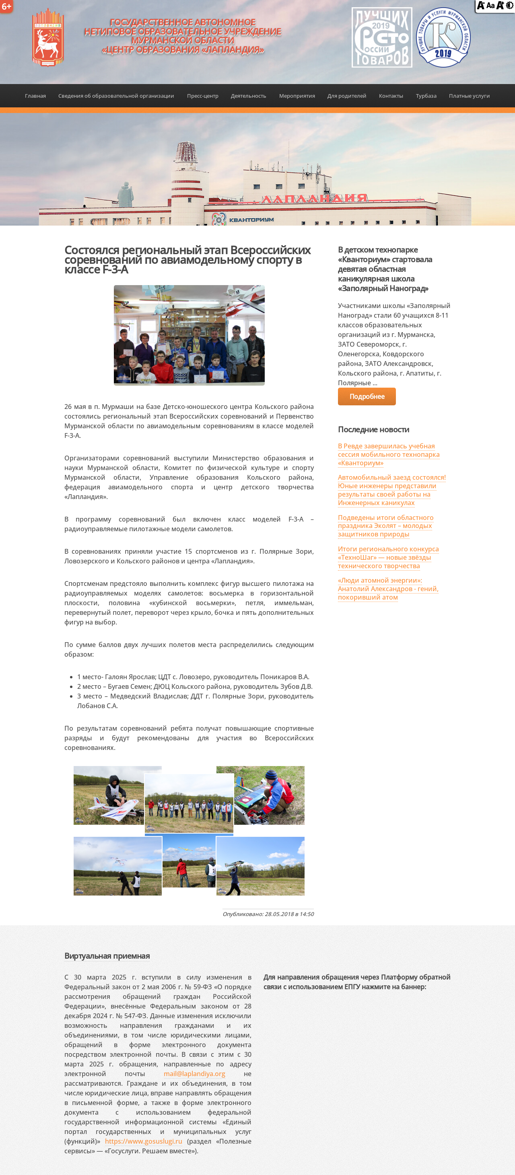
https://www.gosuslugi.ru (143, 1141)
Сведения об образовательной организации (116, 95)
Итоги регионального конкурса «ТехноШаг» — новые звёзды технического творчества (388, 557)
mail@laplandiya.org (194, 1073)
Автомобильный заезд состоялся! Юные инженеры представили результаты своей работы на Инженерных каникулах (392, 490)
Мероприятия (297, 95)
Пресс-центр (202, 95)
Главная (35, 95)
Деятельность (248, 95)
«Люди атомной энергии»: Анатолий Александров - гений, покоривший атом (388, 589)
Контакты (391, 95)
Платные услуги (469, 95)
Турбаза (426, 95)
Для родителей (347, 95)
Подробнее (367, 396)
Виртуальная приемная (107, 955)
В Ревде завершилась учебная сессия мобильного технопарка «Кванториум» (389, 454)
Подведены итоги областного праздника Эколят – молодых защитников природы (386, 526)
